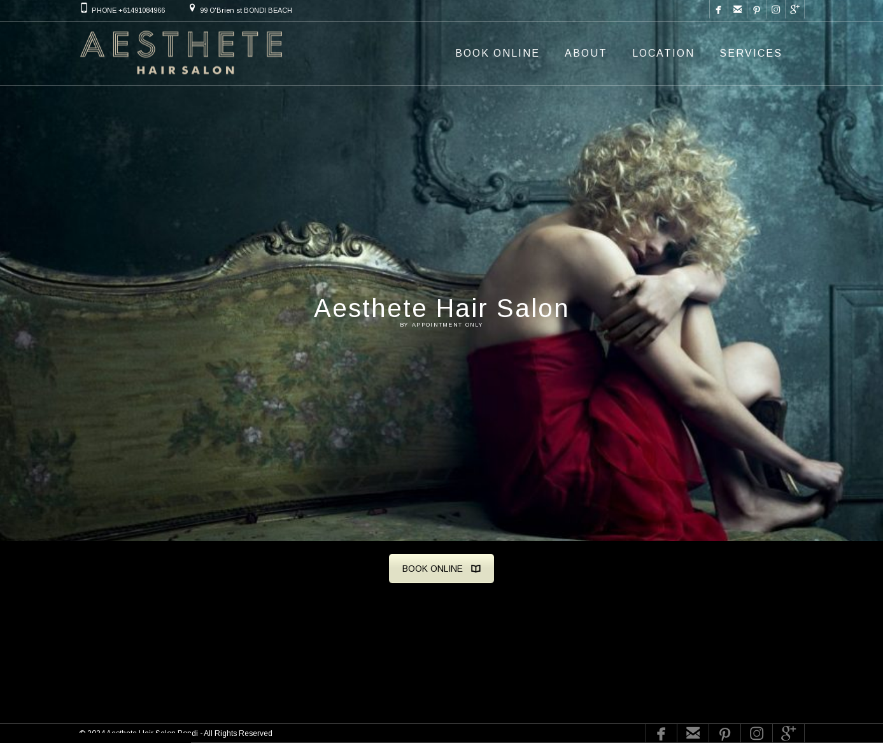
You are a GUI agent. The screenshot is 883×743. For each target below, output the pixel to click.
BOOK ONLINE (441, 568)
